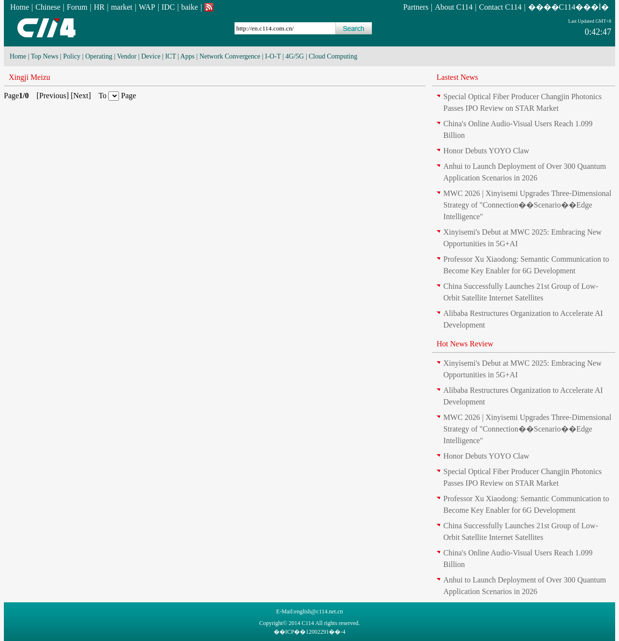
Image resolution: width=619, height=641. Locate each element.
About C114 (453, 7)
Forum (77, 7)
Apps (187, 56)
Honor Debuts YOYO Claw (486, 151)
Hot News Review (465, 344)
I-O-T (272, 56)
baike (189, 7)
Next (81, 95)
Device (151, 56)
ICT (170, 56)
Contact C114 (500, 7)
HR (99, 7)
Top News (45, 56)
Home (19, 7)
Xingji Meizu (29, 77)
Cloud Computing (333, 56)
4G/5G (294, 56)
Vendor (126, 56)
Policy (72, 56)
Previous (52, 95)
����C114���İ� (568, 7)
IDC (168, 7)
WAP (147, 7)
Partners (415, 7)
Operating (98, 56)
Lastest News (457, 77)
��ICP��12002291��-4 (310, 631)
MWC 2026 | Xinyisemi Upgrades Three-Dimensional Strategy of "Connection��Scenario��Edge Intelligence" (527, 205)
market (121, 7)
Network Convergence (229, 56)
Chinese (47, 7)
